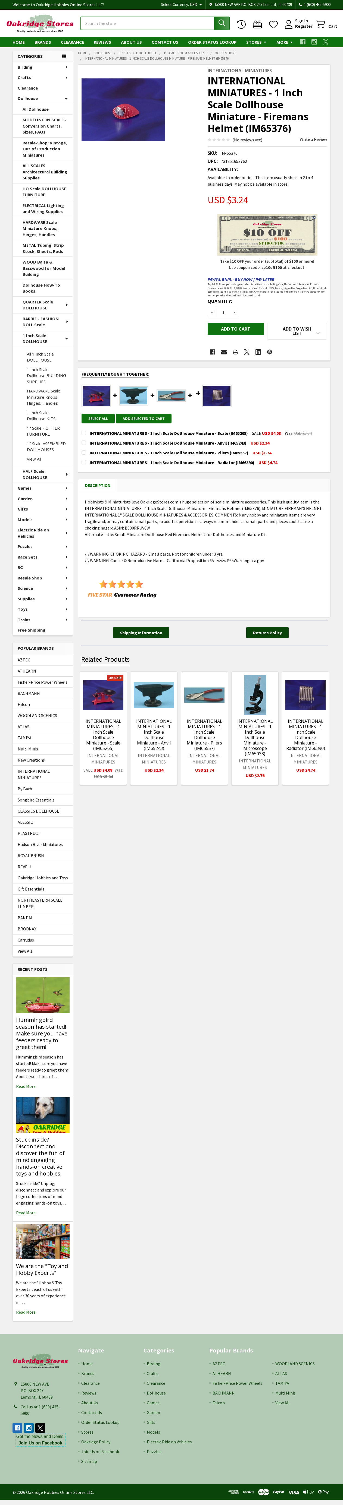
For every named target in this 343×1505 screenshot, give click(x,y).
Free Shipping (31, 635)
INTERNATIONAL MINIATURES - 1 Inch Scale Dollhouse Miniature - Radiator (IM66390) (305, 735)
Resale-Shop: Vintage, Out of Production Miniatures (45, 154)
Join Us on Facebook (100, 1456)
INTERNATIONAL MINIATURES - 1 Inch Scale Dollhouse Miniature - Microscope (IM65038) (255, 738)
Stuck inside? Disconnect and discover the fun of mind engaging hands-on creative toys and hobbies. (40, 1161)
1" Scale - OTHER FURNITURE (43, 436)
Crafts (43, 82)
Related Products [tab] (105, 660)
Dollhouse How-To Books (41, 293)
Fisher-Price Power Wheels (42, 687)
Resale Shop (43, 582)
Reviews (102, 47)
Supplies (43, 603)
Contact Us (165, 47)
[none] (123, 114)
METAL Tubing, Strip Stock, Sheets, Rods (43, 253)
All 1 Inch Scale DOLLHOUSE (40, 362)
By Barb (25, 793)
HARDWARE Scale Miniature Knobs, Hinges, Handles (40, 233)
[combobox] (155, 26)
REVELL (25, 871)
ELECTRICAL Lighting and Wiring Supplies (43, 213)
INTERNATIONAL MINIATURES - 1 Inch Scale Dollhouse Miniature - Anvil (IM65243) (154, 735)
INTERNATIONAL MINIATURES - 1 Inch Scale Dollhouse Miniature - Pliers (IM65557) (204, 735)
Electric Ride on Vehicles (43, 538)
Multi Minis (28, 753)
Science (43, 593)
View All (34, 464)
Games (43, 493)
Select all (98, 419)
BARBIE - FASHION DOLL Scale (46, 326)
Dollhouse (43, 103)
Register (297, 29)
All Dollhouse (36, 114)
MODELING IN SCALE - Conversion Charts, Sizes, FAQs (44, 131)
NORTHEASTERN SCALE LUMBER (40, 908)
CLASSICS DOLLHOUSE (38, 816)
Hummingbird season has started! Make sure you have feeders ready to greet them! (41, 1038)
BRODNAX (27, 933)
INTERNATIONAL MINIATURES (34, 779)
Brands (43, 47)
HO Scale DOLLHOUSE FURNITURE (44, 196)
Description (97, 486)
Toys (43, 614)
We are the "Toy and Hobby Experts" (42, 1274)
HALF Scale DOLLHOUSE (45, 479)
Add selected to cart (147, 419)
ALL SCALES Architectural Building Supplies (45, 176)
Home (19, 47)
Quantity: (220, 306)
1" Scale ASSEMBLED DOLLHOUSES (46, 451)
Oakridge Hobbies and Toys (43, 882)
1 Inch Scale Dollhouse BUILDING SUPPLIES (46, 380)
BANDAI (25, 922)
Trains (43, 624)
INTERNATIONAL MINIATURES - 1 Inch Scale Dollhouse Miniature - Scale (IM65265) (103, 735)
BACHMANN (29, 698)
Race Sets (43, 562)
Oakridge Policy (95, 1446)
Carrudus (26, 945)
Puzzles (43, 551)
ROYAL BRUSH (31, 860)
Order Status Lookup (212, 47)
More (284, 47)
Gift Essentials (31, 893)
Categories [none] (30, 61)
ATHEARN (27, 676)
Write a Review (313, 144)
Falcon (24, 709)
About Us (131, 47)
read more (26, 1091)
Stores (256, 47)
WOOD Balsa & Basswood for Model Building (44, 273)
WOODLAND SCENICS (37, 720)
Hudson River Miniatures (40, 849)
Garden (43, 503)
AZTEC (24, 664)
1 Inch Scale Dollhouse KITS (41, 420)
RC (43, 572)
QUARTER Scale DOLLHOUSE (46, 310)
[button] (297, 336)
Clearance (72, 47)
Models (43, 524)
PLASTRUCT (29, 838)
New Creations (31, 765)
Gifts (43, 514)
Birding (43, 72)
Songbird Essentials (36, 804)
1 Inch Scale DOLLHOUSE (45, 343)
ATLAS (23, 731)
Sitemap (89, 1466)
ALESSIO (25, 827)
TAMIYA (25, 742)
